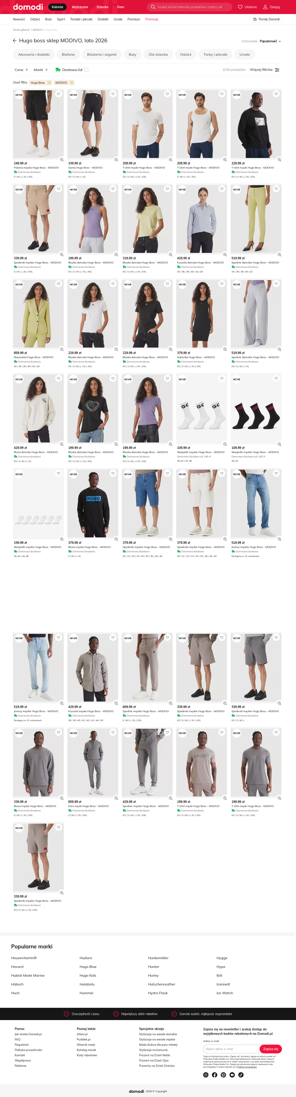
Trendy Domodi (266, 19)
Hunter (153, 966)
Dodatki (103, 19)
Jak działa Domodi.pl (28, 1034)
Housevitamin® (24, 958)
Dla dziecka (158, 54)
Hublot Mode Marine (28, 975)
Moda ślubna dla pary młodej (158, 1044)
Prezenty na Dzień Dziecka (157, 1065)
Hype (221, 966)
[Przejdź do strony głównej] (28, 7)
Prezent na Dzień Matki (154, 1055)
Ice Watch (225, 993)
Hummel (86, 993)
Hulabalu (87, 984)
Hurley (153, 975)
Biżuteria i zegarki (102, 54)
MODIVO (38, 29)
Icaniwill (223, 984)
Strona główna (21, 29)
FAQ (17, 1039)
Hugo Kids (88, 975)
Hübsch (17, 984)
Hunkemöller (158, 958)
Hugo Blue (88, 966)
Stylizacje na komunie (153, 1050)
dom (120, 7)
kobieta (57, 7)
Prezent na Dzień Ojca (154, 1060)
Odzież (35, 19)
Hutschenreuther (161, 984)
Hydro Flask (158, 993)
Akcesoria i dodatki (34, 54)
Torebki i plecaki (81, 19)
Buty (48, 19)
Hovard (17, 966)
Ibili (219, 975)
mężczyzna (80, 7)
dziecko (102, 7)
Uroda (118, 19)
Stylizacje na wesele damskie (158, 1034)
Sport (61, 19)
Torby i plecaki (215, 54)
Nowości (19, 19)
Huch (15, 993)
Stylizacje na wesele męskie (157, 1039)
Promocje (151, 19)
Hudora (86, 958)
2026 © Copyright (156, 1091)
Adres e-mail (211, 1041)
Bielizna (68, 54)
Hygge (222, 958)
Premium (133, 19)
